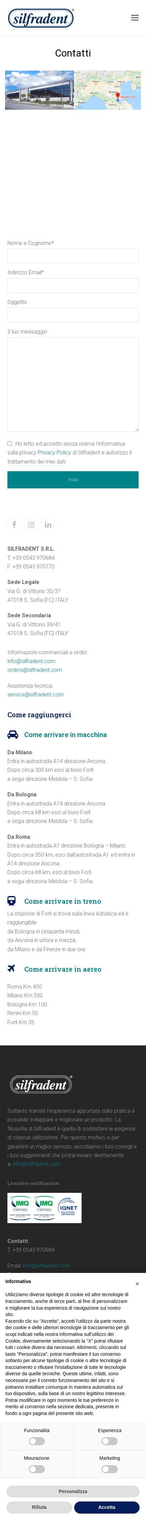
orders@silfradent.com (34, 670)
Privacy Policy (54, 452)
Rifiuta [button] (39, 1507)
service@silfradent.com (35, 694)
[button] (135, 18)
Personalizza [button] (73, 1491)
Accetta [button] (106, 1507)
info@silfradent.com (31, 661)
